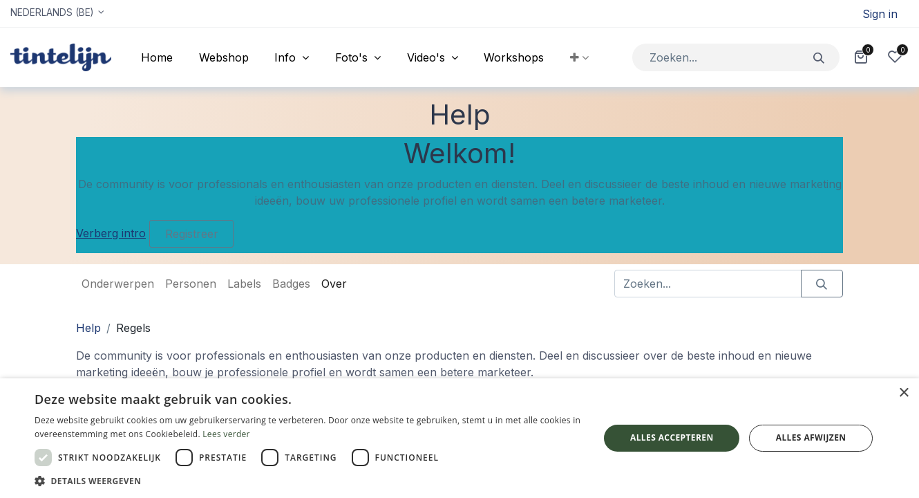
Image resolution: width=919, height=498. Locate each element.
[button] (579, 57)
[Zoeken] (819, 57)
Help (88, 328)
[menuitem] (157, 57)
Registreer (191, 234)
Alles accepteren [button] (672, 437)
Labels (244, 283)
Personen (190, 283)
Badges (291, 283)
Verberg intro (111, 233)
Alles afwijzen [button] (811, 437)
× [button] (903, 393)
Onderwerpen (118, 283)
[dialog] (459, 438)
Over (334, 283)
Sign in (880, 14)
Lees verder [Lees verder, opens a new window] (226, 434)
